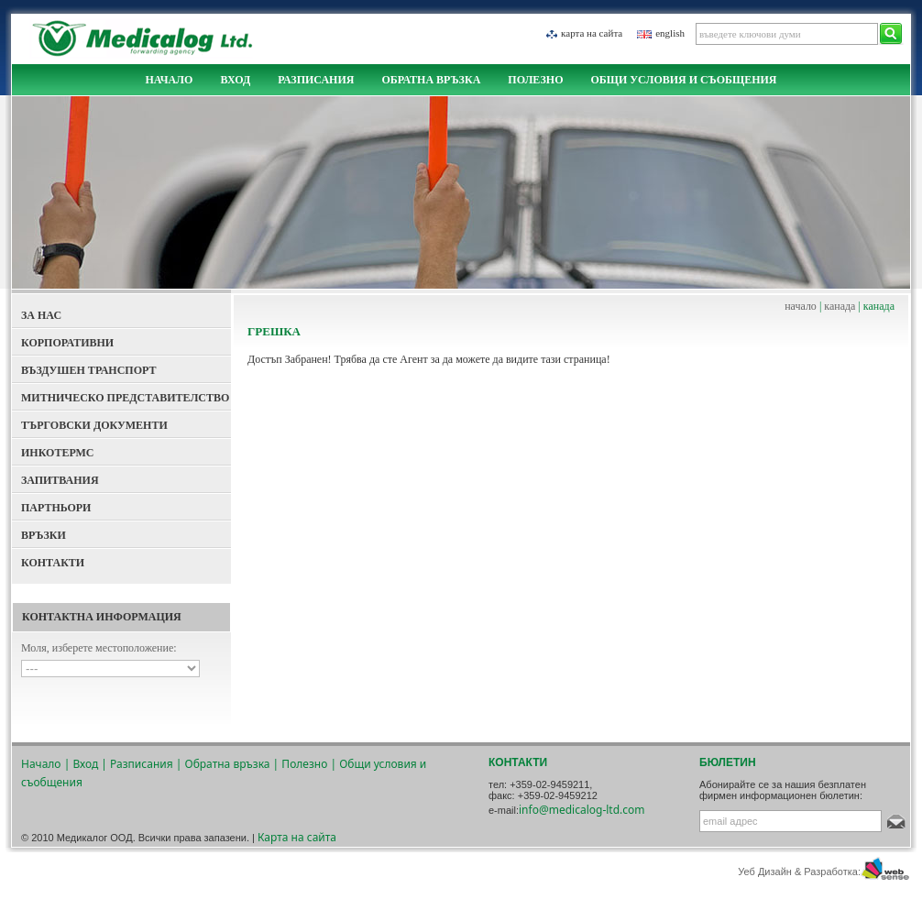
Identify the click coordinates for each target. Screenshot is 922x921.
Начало (168, 79)
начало (801, 306)
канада (839, 306)
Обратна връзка (430, 79)
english (670, 32)
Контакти (52, 562)
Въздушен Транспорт (89, 370)
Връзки (43, 535)
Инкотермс (57, 452)
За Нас (41, 315)
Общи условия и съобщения (683, 79)
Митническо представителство (125, 397)
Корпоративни (67, 342)
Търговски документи (94, 425)
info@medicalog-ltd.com (582, 809)
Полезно (535, 79)
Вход (235, 79)
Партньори (56, 507)
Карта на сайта (591, 32)
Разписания (316, 79)
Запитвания (60, 480)
